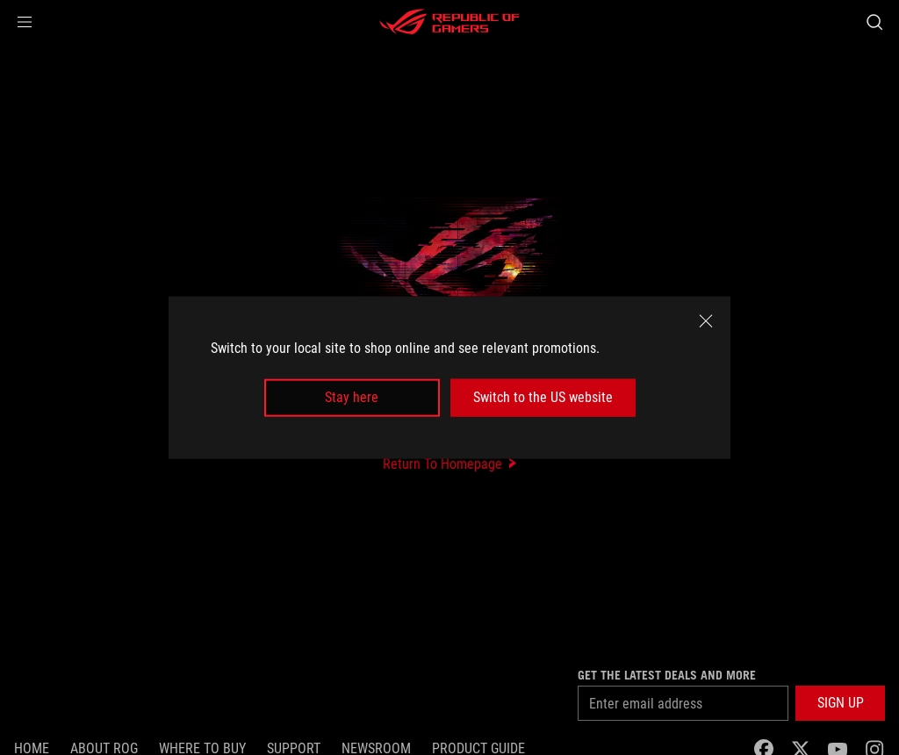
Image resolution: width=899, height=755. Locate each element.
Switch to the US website (543, 397)
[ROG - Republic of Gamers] (449, 22)
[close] (705, 321)
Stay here (351, 397)
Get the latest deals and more (667, 675)
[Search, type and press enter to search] (874, 22)
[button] (24, 21)
